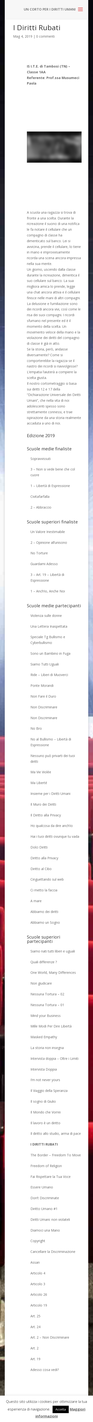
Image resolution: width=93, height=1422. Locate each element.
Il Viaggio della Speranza (49, 1090)
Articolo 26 (38, 1294)
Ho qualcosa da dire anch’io (51, 825)
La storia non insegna (47, 1047)
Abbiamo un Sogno (45, 922)
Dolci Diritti (39, 847)
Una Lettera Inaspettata (48, 626)
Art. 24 (35, 1327)
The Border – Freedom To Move (55, 1155)
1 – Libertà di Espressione (50, 485)
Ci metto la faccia (43, 890)
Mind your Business (45, 1015)
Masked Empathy (43, 1037)
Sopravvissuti (40, 458)
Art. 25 (35, 1316)
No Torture (39, 553)
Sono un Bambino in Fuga (50, 653)
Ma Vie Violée (40, 772)
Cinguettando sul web (47, 879)
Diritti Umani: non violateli (50, 1219)
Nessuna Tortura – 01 (47, 1005)
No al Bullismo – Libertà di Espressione (50, 742)
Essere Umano (41, 1187)
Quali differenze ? (43, 962)
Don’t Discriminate (44, 1198)
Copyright (37, 1241)
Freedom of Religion (46, 1166)
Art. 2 (34, 1348)
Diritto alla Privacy (44, 858)
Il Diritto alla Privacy (45, 815)
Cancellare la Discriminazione (52, 1251)
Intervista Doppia (43, 1069)
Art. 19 (35, 1359)
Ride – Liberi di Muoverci (49, 674)
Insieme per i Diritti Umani (50, 793)
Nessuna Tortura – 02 (47, 994)
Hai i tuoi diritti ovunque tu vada (54, 836)
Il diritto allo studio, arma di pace (55, 1133)
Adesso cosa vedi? (44, 1369)
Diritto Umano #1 (44, 1208)
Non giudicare (41, 983)
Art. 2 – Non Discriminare (49, 1337)
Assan (35, 1262)
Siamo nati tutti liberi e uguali (52, 951)
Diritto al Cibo (41, 868)
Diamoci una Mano (45, 1230)
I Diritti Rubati (44, 1144)
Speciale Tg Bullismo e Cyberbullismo (47, 640)
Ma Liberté (38, 782)
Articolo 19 (38, 1305)
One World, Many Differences (53, 972)
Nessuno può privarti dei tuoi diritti (52, 758)
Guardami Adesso (44, 564)
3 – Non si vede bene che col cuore (52, 472)
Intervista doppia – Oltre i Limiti (54, 1058)
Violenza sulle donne (46, 615)
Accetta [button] (60, 1409)
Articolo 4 (37, 1273)
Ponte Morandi (42, 685)
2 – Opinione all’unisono (48, 542)
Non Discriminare (43, 707)
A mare (36, 901)
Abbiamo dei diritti (44, 911)
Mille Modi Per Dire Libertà (51, 1026)
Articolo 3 (37, 1284)
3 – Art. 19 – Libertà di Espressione (47, 577)
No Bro (36, 728)
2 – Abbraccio (40, 507)
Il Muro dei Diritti (43, 804)
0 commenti (45, 36)
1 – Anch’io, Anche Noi (47, 591)
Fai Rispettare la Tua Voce (50, 1176)
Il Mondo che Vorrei (45, 1112)
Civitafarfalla (39, 496)
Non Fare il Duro (43, 696)
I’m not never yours (45, 1080)
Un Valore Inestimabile (47, 531)
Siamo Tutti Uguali (44, 664)
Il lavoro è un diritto (45, 1123)
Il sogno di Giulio (43, 1101)
